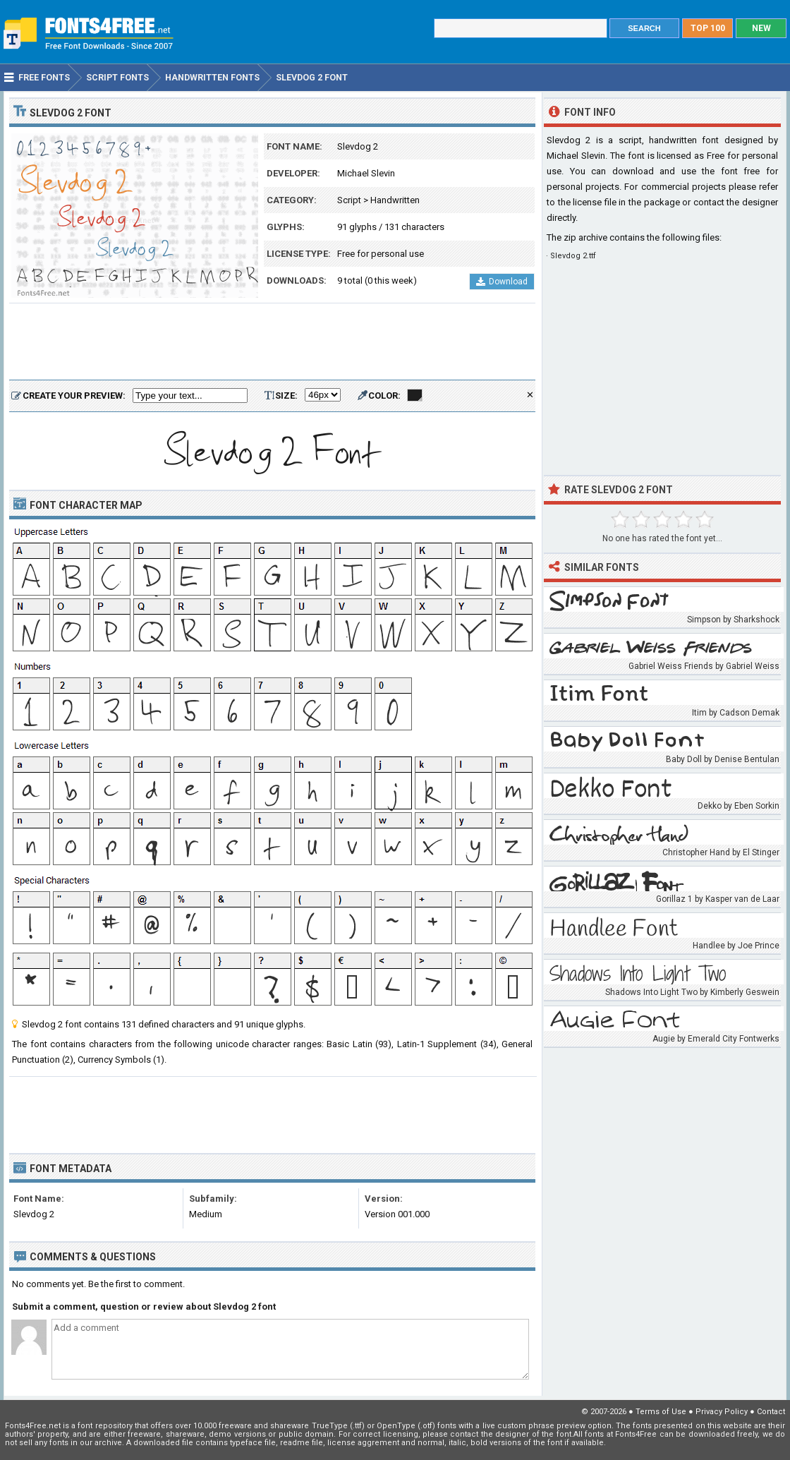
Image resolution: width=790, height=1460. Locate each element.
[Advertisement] (272, 342)
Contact (771, 1411)
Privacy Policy (721, 1411)
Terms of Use (661, 1411)
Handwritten (395, 200)
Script (349, 200)
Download (502, 281)
